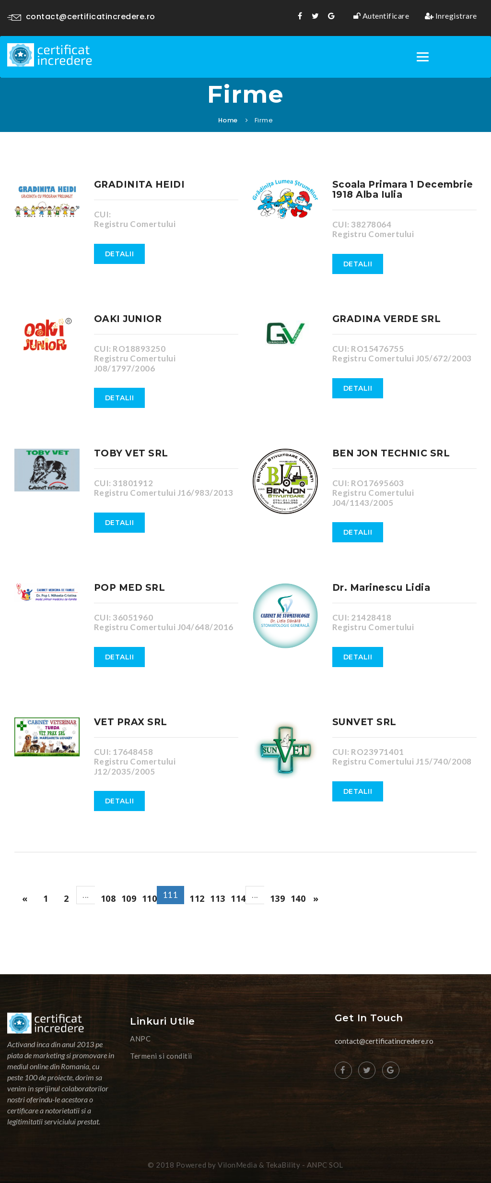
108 (108, 898)
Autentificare (381, 16)
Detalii (119, 254)
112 (197, 898)
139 (277, 898)
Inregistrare (451, 16)
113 (217, 898)
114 (238, 898)
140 (298, 898)
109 (129, 898)
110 (149, 898)
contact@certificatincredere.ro (81, 16)
